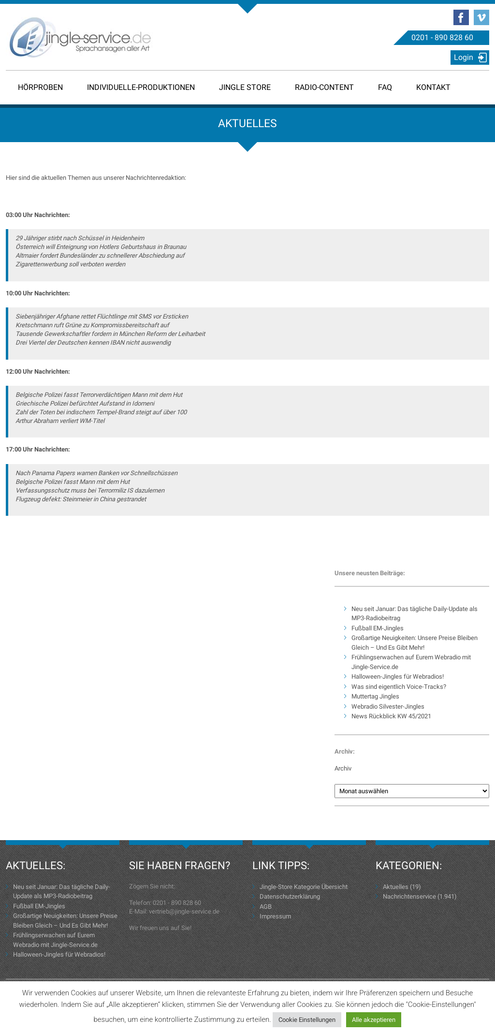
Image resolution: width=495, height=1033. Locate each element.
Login (463, 57)
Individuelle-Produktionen (141, 87)
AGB (266, 906)
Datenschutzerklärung (290, 896)
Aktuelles (395, 886)
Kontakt (433, 87)
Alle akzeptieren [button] (373, 1019)
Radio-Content (324, 87)
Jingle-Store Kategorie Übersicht (304, 886)
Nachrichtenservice (409, 896)
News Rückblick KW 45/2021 (391, 716)
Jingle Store (245, 87)
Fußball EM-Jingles (377, 628)
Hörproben (40, 87)
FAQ (385, 87)
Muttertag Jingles (375, 696)
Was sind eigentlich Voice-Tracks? (398, 686)
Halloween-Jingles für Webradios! (397, 676)
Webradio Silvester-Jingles (387, 706)
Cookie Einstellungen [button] (306, 1019)
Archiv (343, 768)
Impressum (275, 916)
